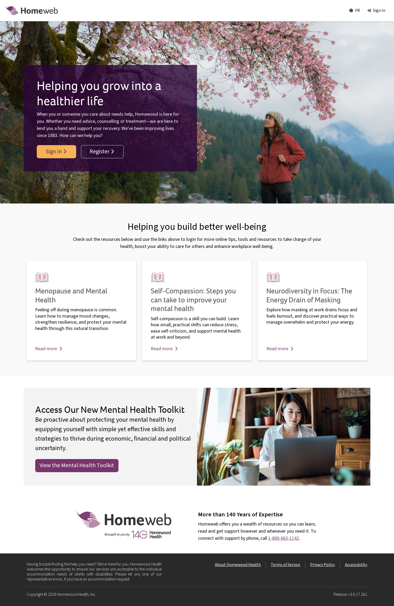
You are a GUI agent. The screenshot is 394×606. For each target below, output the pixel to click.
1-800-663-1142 (283, 538)
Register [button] (102, 151)
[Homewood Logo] (31, 10)
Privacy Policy (322, 565)
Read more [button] (48, 348)
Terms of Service (285, 565)
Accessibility (356, 565)
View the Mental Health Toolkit (77, 465)
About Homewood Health (238, 565)
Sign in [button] (55, 151)
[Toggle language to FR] (354, 10)
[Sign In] (376, 10)
